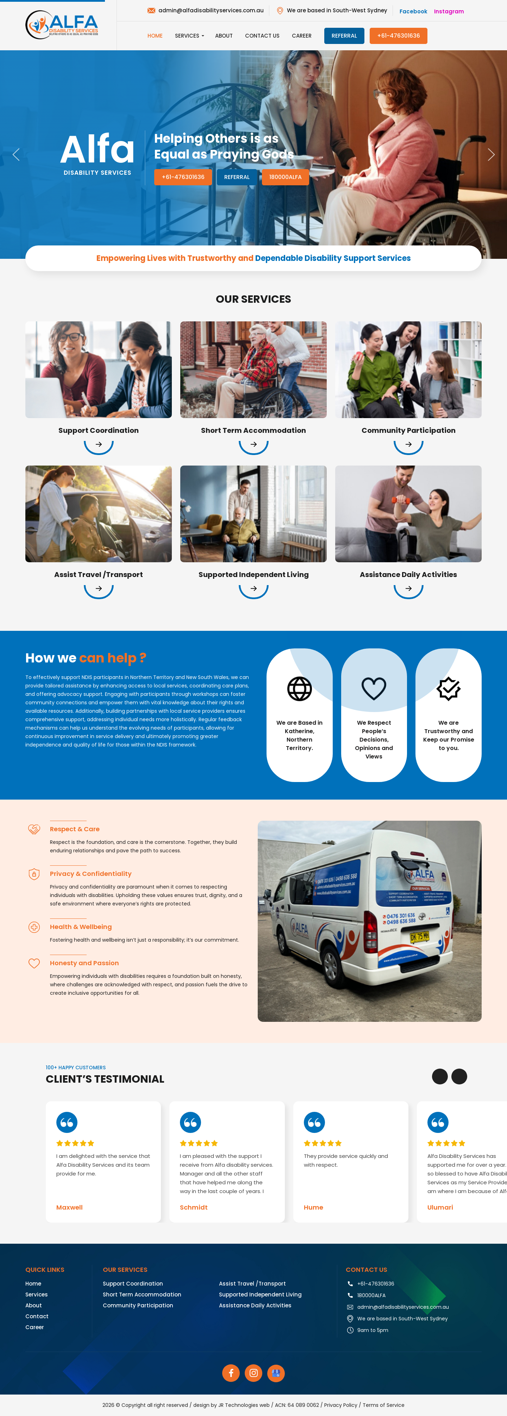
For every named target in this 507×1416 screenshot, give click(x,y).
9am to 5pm (372, 1330)
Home (155, 35)
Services (187, 35)
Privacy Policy (340, 1405)
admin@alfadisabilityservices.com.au (211, 10)
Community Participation (138, 1305)
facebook (413, 11)
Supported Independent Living (260, 1294)
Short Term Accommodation (142, 1294)
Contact (37, 1316)
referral (344, 36)
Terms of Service (384, 1405)
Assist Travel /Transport (252, 1283)
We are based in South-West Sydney (337, 10)
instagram (449, 11)
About (224, 35)
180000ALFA (285, 177)
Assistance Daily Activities (255, 1305)
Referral (237, 177)
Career (302, 35)
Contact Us (262, 35)
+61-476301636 (398, 36)
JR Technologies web (244, 1405)
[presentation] (440, 1076)
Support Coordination (133, 1283)
